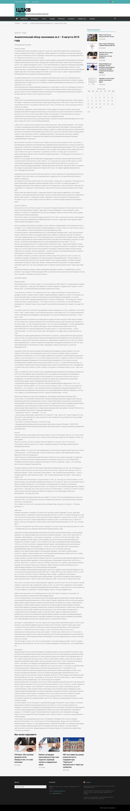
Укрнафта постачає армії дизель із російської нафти (106, 80)
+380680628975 (56, 793)
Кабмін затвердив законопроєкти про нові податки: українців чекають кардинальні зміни (49, 760)
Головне (88, 782)
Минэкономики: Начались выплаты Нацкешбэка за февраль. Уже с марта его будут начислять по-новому (99, 792)
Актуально (34, 19)
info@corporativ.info (59, 791)
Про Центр (35, 2)
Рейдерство (82, 19)
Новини (92, 19)
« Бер (88, 112)
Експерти (71, 19)
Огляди (52, 19)
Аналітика (24, 19)
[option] (25, 751)
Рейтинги (61, 19)
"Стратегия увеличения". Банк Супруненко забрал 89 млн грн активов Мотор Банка (99, 797)
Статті (44, 19)
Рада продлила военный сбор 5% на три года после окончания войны (99, 786)
